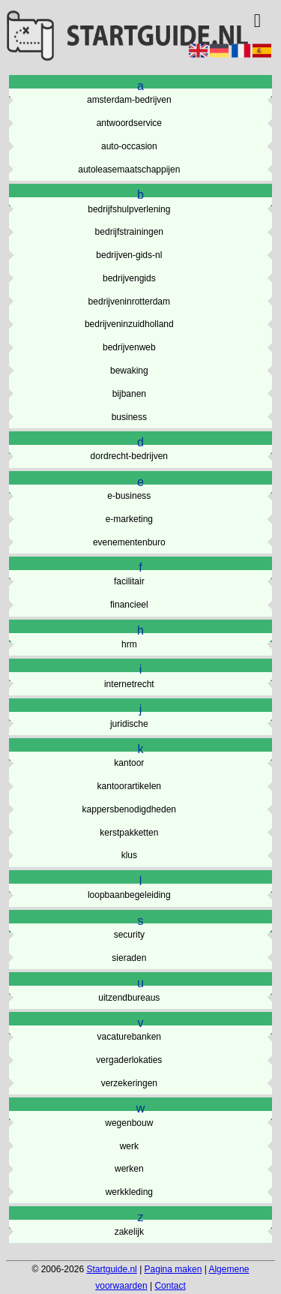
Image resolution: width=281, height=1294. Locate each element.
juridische (129, 724)
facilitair (129, 581)
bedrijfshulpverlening (129, 209)
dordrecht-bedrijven (129, 456)
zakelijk (129, 1231)
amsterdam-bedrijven (129, 100)
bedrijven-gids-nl (129, 255)
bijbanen (129, 394)
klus (129, 855)
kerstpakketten (129, 832)
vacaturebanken (129, 1036)
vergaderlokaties (129, 1060)
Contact (169, 1285)
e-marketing (129, 519)
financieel (129, 604)
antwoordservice (129, 123)
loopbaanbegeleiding (129, 895)
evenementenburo (129, 542)
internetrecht (129, 684)
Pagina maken (173, 1269)
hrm (129, 644)
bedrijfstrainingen (129, 232)
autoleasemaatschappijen (129, 169)
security (129, 934)
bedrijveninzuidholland (129, 324)
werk (129, 1146)
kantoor (129, 763)
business (129, 417)
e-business (129, 496)
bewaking (129, 370)
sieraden (129, 958)
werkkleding (129, 1192)
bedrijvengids (129, 278)
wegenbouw (129, 1123)
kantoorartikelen (129, 786)
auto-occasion (129, 146)
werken (129, 1168)
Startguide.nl (111, 1269)
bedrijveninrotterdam (129, 301)
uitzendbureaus (129, 997)
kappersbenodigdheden (129, 809)
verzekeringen (129, 1083)
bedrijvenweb (129, 347)
